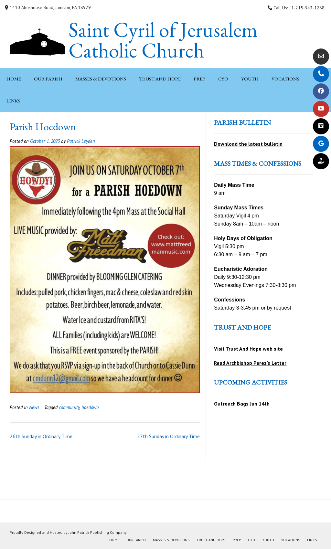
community (69, 407)
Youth (250, 79)
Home (13, 79)
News (34, 407)
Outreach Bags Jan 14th (242, 403)
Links (13, 101)
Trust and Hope (160, 79)
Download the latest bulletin (248, 144)
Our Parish (48, 79)
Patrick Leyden (81, 141)
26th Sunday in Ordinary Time (41, 436)
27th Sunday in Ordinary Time (168, 436)
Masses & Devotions (100, 79)
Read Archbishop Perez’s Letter (250, 363)
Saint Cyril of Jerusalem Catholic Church (163, 40)
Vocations (285, 79)
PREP (199, 79)
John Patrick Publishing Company (98, 532)
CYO (223, 79)
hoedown (90, 407)
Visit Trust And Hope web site (248, 348)
